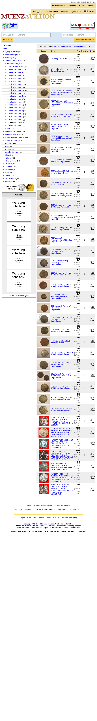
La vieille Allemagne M (15, 102)
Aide (34, 518)
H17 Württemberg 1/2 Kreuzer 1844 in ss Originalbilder (62, 285)
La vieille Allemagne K (15, 96)
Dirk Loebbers (29, 510)
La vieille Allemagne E (15, 81)
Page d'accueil (25, 518)
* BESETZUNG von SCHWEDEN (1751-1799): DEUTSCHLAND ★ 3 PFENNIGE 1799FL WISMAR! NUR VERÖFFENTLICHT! (62, 455)
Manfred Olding (55, 510)
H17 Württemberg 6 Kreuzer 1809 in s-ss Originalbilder (61, 410)
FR (89, 11)
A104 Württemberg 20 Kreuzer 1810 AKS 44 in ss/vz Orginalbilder (62, 103)
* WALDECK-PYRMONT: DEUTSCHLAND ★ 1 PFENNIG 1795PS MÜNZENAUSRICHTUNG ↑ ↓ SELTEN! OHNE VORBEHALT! (62, 489)
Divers (7, 173)
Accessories (9, 167)
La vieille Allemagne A (15, 69)
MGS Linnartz (75, 510)
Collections (9, 170)
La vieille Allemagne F (15, 84)
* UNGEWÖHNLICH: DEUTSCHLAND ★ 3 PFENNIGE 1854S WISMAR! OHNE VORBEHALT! (61, 466)
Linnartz (65, 510)
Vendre (81, 6)
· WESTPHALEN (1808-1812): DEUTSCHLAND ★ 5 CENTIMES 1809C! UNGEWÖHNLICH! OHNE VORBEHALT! (62, 444)
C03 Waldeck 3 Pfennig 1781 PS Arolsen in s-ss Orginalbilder (61, 308)
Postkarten (9, 181)
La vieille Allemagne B (15, 72)
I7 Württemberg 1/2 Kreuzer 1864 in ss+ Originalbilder (61, 330)
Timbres (8, 176)
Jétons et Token (10, 161)
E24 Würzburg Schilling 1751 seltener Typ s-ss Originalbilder (61, 262)
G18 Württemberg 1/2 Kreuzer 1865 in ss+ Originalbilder (62, 387)
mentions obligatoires (71, 11)
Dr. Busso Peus (42, 510)
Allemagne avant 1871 (13, 61)
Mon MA (72, 6)
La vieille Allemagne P (15, 111)
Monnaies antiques (12, 55)
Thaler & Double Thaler (15, 66)
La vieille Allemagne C (15, 75)
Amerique (8, 143)
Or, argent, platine (11, 52)
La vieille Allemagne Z (15, 125)
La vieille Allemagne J (15, 93)
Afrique (7, 149)
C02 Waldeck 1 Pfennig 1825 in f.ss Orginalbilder (61, 183)
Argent (9, 128)
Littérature (8, 164)
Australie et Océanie (12, 152)
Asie (6, 146)
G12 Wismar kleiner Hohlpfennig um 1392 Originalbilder (59, 296)
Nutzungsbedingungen (70, 526)
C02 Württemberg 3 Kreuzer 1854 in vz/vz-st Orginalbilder (61, 115)
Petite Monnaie (12, 64)
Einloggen (38, 11)
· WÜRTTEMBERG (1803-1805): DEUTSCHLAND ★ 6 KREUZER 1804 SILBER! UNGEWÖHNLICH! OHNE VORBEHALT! (61, 432)
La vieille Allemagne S (15, 117)
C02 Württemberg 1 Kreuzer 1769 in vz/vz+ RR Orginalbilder (61, 149)
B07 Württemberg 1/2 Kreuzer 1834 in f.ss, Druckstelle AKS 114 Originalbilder (62, 93)
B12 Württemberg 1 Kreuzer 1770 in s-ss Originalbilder (61, 206)
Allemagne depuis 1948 (13, 134)
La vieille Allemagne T (15, 120)
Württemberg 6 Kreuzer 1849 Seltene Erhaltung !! (61, 70)
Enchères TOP (59, 5)
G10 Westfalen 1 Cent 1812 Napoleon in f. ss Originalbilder (61, 251)
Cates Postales (10, 179)
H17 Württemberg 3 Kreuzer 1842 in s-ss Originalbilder (61, 398)
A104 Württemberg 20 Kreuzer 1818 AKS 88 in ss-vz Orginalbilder (62, 217)
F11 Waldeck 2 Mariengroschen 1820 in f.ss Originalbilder (61, 240)
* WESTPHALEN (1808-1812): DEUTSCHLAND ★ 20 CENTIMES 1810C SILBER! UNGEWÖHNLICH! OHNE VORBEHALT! (62, 477)
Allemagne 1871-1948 (13, 131)
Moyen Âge (9, 58)
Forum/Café (52, 11)
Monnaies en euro (11, 140)
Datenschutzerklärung (69, 518)
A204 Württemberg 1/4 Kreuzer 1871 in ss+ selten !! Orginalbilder (61, 138)
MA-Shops (18, 510)
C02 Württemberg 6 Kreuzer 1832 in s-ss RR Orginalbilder (62, 195)
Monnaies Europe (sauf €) (14, 137)
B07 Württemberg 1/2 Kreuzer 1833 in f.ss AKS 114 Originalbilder (62, 81)
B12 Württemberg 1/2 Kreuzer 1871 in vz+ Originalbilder (62, 161)
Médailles (8, 158)
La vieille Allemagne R (15, 114)
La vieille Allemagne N (15, 105)
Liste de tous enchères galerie (19, 296)
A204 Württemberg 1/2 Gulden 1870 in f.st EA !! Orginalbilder (60, 127)
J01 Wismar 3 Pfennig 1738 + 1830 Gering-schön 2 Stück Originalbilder (62, 376)
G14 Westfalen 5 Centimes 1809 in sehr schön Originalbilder (61, 364)
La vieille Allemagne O (15, 108)
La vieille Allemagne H (15, 90)
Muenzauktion (56, 526)
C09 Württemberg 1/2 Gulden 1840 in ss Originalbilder (62, 353)
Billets (7, 155)
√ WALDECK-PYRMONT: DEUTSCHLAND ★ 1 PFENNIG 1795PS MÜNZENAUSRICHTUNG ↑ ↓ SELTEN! (62, 421)
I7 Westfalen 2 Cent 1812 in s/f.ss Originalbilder (61, 342)
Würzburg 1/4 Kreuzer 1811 (61, 59)
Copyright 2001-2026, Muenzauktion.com (39, 524)
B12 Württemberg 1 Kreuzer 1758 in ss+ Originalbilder (61, 274)
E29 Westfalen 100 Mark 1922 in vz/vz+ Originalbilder (62, 172)
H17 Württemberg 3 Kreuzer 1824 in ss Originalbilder (61, 229)
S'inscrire (90, 6)
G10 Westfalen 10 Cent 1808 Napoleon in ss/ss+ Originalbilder (61, 319)
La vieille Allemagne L (15, 99)
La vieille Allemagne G (15, 87)
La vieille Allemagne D (15, 78)
